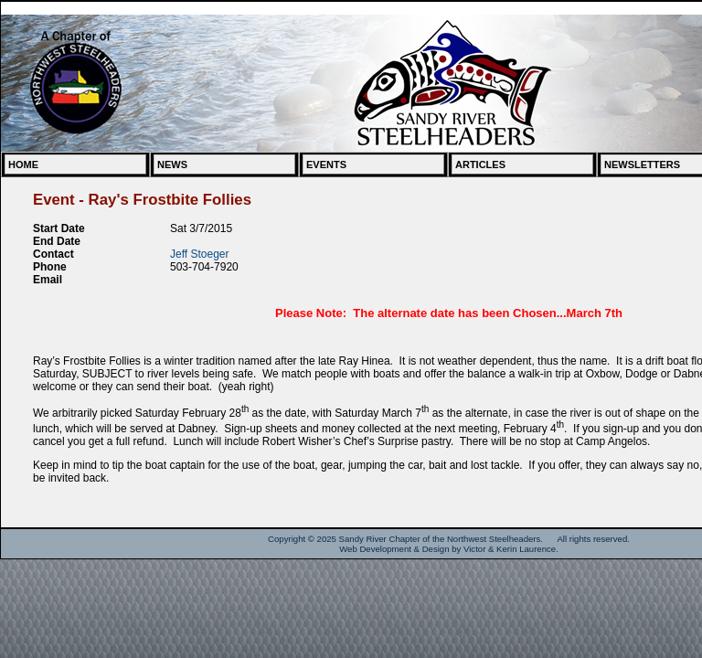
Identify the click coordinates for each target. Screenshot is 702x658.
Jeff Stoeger (199, 254)
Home (23, 164)
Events (326, 164)
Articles (480, 164)
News (172, 164)
